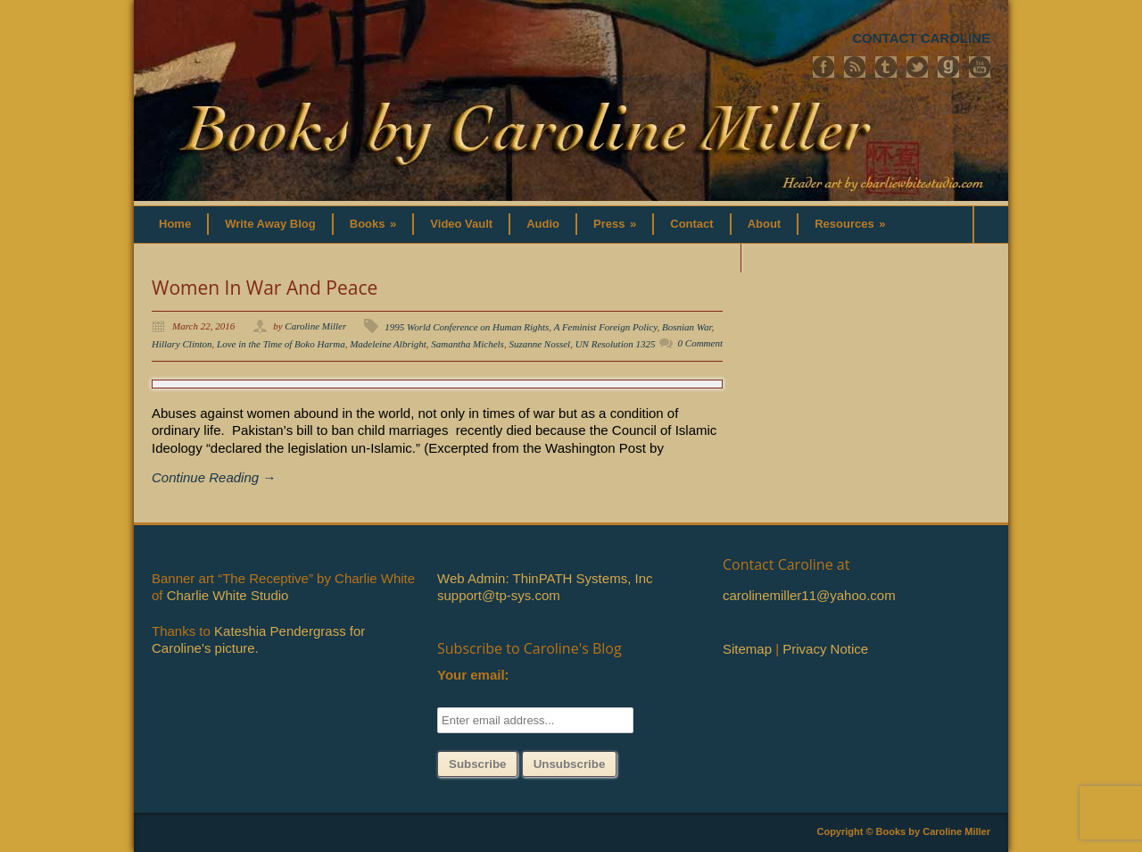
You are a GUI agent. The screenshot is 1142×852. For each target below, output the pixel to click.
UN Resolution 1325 (615, 343)
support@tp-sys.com (498, 595)
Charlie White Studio (228, 595)
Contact (691, 223)
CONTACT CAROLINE (921, 38)
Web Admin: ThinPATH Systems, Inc (544, 578)
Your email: (473, 674)
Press (614, 223)
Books (373, 223)
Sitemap (747, 648)
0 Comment (700, 343)
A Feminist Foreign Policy (606, 327)
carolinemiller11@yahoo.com (809, 595)
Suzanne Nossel (539, 343)
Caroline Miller (315, 326)
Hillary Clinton (182, 343)
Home (175, 223)
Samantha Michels (467, 343)
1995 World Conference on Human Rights (467, 327)
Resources (850, 223)
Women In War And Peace (264, 287)
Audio (542, 223)
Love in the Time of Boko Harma (281, 343)
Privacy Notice (825, 648)
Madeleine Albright (388, 343)
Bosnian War (687, 327)
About (765, 223)
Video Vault (461, 223)
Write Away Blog (270, 223)
